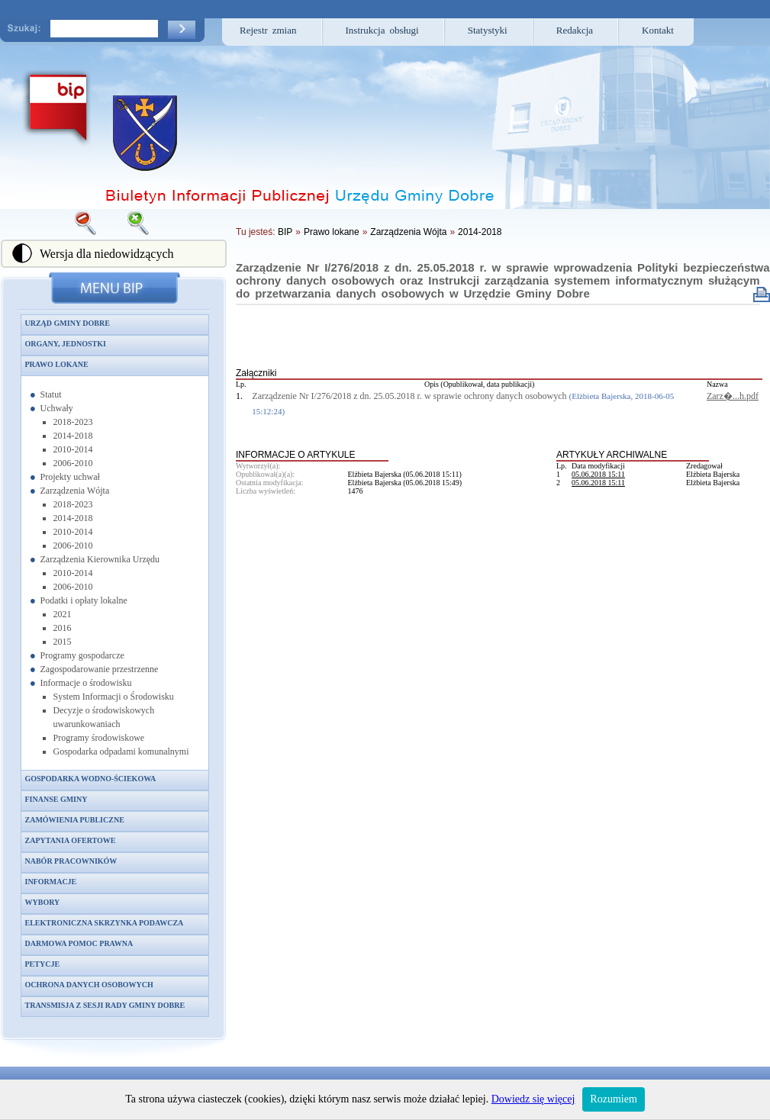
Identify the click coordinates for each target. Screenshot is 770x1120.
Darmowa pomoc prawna (79, 943)
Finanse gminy (56, 799)
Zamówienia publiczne (74, 820)
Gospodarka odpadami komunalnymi (121, 751)
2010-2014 (73, 449)
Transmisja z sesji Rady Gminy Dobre (105, 1005)
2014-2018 (73, 435)
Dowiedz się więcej (533, 1099)
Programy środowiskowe (99, 737)
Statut (51, 394)
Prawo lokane (57, 364)
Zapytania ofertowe (70, 840)
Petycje (42, 964)
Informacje (51, 881)
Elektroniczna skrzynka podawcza (104, 923)
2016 (62, 628)
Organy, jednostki (65, 344)
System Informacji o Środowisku (113, 696)
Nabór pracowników (71, 861)
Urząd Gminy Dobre (67, 323)
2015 (62, 641)
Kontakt (658, 30)
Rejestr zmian (268, 30)
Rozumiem (613, 1099)
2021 (62, 614)
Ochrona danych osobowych (89, 984)
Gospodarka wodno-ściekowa (90, 778)
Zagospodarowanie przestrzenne (99, 669)
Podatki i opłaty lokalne (83, 600)
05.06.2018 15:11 (598, 474)
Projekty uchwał (70, 476)
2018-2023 (73, 422)
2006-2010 (73, 463)
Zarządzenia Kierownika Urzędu (100, 559)
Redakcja (574, 30)
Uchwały (56, 408)
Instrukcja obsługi (382, 30)
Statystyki (487, 30)
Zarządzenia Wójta (75, 490)
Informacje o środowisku (86, 682)
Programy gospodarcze (82, 655)
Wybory (42, 902)
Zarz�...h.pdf (733, 396)
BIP (285, 232)
